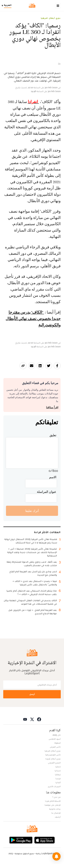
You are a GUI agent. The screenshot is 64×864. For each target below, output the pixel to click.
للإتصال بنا (56, 813)
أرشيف (58, 817)
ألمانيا (58, 782)
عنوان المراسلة (46, 491)
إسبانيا (58, 770)
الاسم (52, 477)
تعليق (52, 435)
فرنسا (58, 778)
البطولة (57, 743)
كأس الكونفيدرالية (53, 755)
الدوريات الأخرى (54, 786)
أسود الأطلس (55, 739)
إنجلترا (58, 766)
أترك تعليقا (32, 511)
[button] (56, 856)
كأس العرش (55, 747)
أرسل (32, 694)
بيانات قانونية (55, 809)
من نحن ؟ (56, 797)
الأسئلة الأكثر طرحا (53, 801)
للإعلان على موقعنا (53, 805)
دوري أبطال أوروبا (53, 759)
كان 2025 (57, 735)
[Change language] (7, 5)
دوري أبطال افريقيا (51, 18)
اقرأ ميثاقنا (52, 407)
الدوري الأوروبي (54, 762)
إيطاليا (58, 774)
